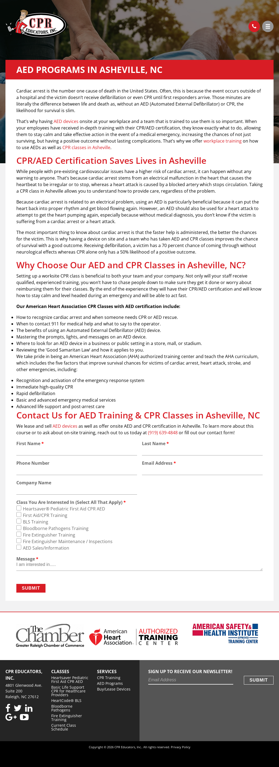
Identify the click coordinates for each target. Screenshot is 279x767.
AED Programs (110, 683)
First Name (30, 443)
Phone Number (32, 463)
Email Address (159, 463)
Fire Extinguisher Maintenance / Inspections (68, 541)
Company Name (33, 483)
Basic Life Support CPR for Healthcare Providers (68, 691)
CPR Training (108, 677)
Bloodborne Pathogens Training (56, 528)
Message (27, 559)
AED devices (66, 121)
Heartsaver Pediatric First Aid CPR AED (69, 679)
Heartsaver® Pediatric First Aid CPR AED (64, 509)
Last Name (155, 443)
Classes (60, 671)
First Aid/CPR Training (45, 515)
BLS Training (35, 522)
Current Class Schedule (63, 727)
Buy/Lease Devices (114, 689)
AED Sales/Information (46, 548)
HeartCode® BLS (66, 700)
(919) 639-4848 (252, 25)
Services (107, 671)
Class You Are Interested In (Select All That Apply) (71, 502)
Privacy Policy (180, 747)
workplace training (223, 141)
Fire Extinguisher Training (49, 535)
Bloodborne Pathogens (61, 708)
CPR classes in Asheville (86, 147)
